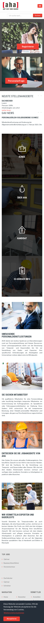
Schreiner (7, 586)
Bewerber (22, 597)
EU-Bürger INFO (22, 279)
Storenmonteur (9, 567)
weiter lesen (6, 110)
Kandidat (22, 238)
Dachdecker (8, 578)
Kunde (22, 156)
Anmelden (36, 597)
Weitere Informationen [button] (14, 613)
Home (6, 597)
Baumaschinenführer (11, 563)
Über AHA (22, 197)
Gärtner (7, 559)
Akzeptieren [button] (12, 619)
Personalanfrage (16, 80)
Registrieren (28, 46)
